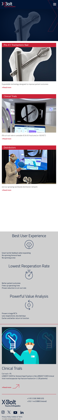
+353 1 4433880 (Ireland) (37, 401)
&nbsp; (29, 24)
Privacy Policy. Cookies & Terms (12, 417)
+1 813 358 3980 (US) (35, 398)
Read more (7, 387)
